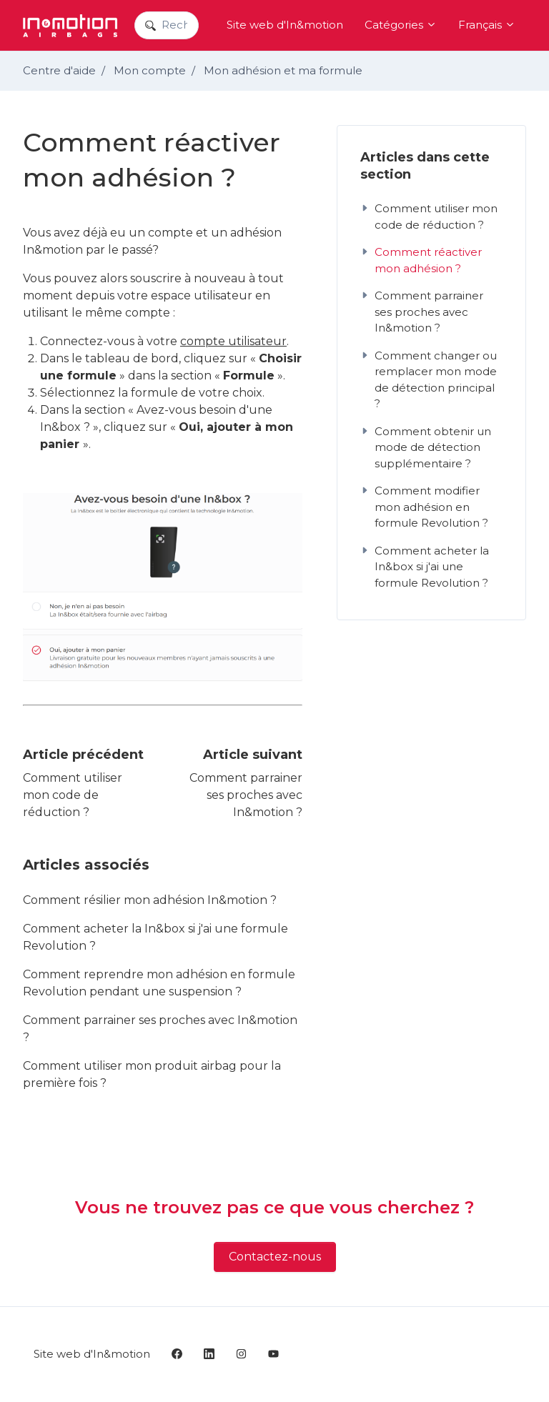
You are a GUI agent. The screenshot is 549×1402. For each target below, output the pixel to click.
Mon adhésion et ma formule (283, 70)
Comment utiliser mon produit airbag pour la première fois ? (152, 1074)
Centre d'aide (59, 70)
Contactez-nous (275, 1256)
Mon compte (150, 70)
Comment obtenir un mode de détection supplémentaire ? (425, 447)
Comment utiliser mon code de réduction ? (72, 795)
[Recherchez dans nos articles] (166, 25)
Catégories (401, 24)
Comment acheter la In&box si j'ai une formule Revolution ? (155, 937)
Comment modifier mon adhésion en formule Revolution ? (424, 507)
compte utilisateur (233, 341)
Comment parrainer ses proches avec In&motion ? (245, 795)
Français (486, 24)
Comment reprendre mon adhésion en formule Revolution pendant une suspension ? (159, 983)
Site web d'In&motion (285, 24)
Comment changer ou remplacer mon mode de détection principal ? (428, 380)
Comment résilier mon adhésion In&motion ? (150, 900)
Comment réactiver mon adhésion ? (421, 260)
